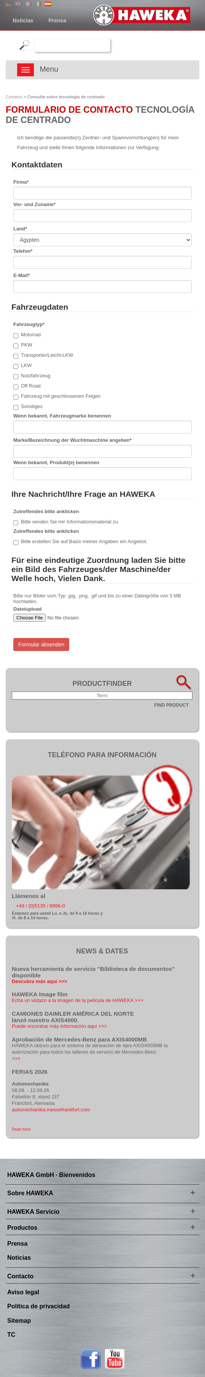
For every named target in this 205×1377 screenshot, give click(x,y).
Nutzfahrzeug (31, 376)
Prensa (57, 20)
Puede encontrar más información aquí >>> (59, 1026)
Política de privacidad (38, 1306)
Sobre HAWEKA (30, 1193)
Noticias (23, 20)
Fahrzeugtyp (28, 324)
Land (20, 229)
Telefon (22, 251)
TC (11, 1334)
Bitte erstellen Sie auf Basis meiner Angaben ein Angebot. (80, 542)
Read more (21, 1129)
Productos (22, 1227)
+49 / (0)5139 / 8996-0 (40, 906)
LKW (22, 365)
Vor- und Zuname (34, 204)
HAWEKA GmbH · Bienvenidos (51, 1175)
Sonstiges (28, 406)
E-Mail (21, 275)
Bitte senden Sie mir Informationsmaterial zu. (66, 522)
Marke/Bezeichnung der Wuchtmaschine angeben (72, 440)
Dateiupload (27, 609)
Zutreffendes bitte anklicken (46, 511)
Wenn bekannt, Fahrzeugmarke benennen (62, 416)
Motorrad (27, 335)
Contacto (14, 97)
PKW (22, 345)
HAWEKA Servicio (33, 1211)
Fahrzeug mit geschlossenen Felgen (57, 396)
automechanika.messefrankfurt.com (51, 1109)
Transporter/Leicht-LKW (43, 355)
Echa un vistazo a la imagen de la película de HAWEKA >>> (77, 1000)
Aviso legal (23, 1292)
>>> (16, 1058)
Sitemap (19, 1320)
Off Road (27, 386)
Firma (21, 182)
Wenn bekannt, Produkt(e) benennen (56, 462)
